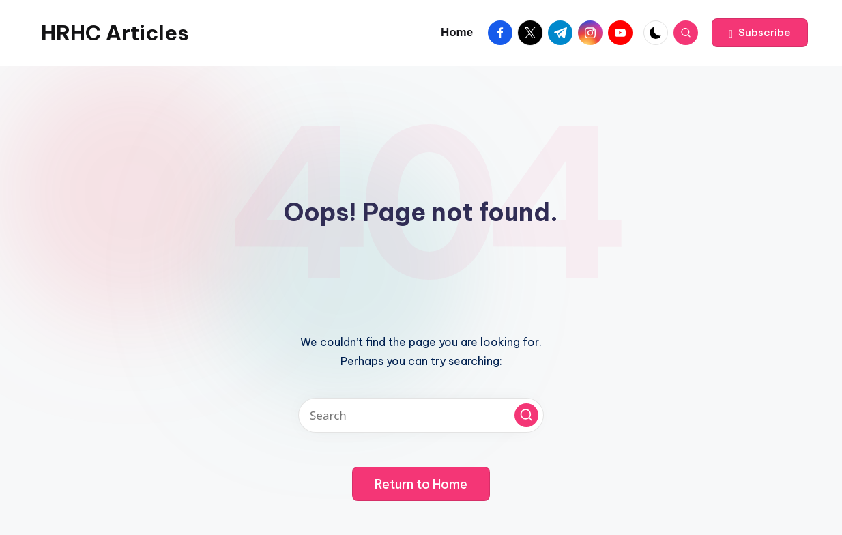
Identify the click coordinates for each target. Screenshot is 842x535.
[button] (760, 32)
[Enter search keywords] (421, 415)
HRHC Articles (115, 33)
